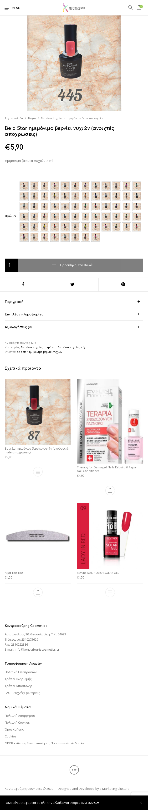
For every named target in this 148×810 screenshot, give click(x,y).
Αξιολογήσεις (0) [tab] (18, 327)
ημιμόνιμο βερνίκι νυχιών (45, 351)
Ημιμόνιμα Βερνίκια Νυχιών (85, 118)
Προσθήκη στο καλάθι (78, 265)
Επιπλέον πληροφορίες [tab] (24, 314)
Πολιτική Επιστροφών (20, 672)
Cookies (10, 736)
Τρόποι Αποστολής (18, 686)
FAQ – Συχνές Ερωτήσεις (22, 693)
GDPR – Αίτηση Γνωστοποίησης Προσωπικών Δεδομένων (46, 743)
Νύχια (32, 118)
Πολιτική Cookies (17, 722)
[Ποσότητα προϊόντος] (11, 265)
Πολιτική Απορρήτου (20, 715)
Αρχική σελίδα (14, 118)
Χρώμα (10, 216)
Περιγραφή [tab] (14, 302)
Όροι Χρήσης (14, 729)
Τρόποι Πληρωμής (18, 679)
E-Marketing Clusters (114, 788)
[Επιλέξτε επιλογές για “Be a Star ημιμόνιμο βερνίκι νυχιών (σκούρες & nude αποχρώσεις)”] (38, 471)
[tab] (74, 301)
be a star (22, 351)
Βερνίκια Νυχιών (51, 118)
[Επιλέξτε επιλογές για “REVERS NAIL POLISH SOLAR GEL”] (110, 592)
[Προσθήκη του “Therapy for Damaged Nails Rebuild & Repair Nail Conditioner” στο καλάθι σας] (110, 490)
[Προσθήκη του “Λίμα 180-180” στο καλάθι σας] (38, 592)
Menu (16, 8)
